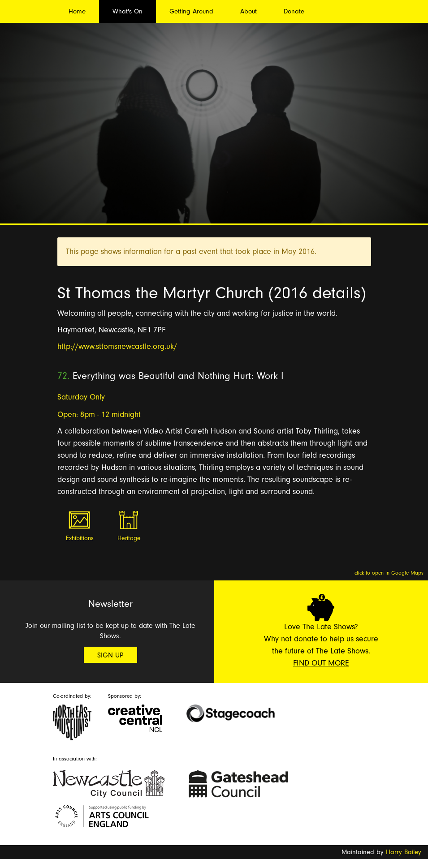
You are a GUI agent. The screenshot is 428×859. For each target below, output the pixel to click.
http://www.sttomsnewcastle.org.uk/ (117, 346)
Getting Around (191, 11)
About (248, 11)
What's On (127, 11)
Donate (294, 11)
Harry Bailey (403, 852)
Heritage (129, 538)
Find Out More (321, 663)
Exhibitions (80, 538)
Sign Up (110, 655)
